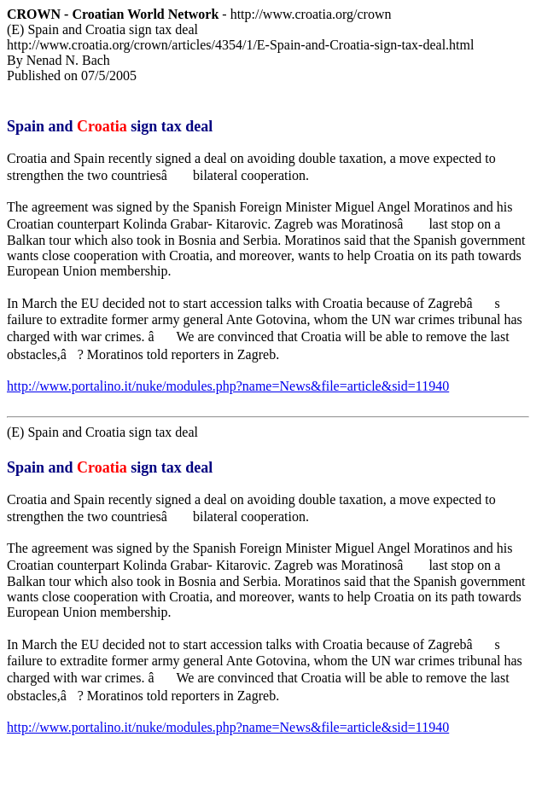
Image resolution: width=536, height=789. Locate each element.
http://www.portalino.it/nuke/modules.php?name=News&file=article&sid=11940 (228, 386)
